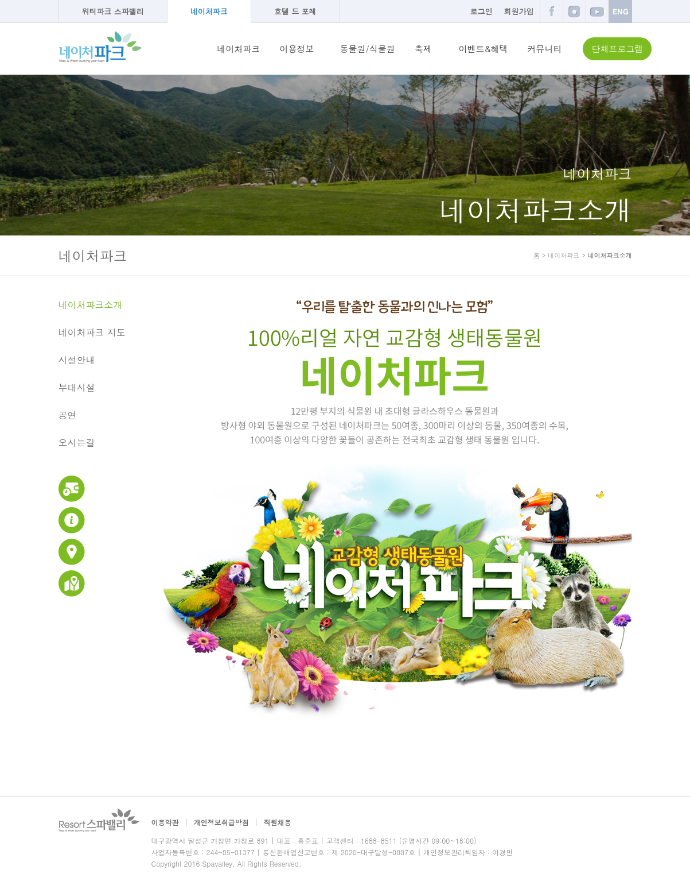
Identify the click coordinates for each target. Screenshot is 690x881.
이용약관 (165, 822)
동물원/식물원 (367, 48)
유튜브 (597, 11)
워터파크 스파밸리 (113, 11)
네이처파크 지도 (92, 332)
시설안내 (77, 360)
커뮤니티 (544, 48)
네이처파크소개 (91, 305)
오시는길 (77, 442)
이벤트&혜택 (483, 48)
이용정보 (297, 48)
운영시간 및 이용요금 (72, 489)
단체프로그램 (617, 48)
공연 (68, 415)
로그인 (481, 11)
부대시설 (77, 387)
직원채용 (277, 822)
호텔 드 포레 (295, 11)
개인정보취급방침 (221, 822)
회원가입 (519, 11)
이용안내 (72, 520)
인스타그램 (574, 11)
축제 (423, 48)
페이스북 (551, 11)
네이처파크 (209, 11)
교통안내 (72, 552)
